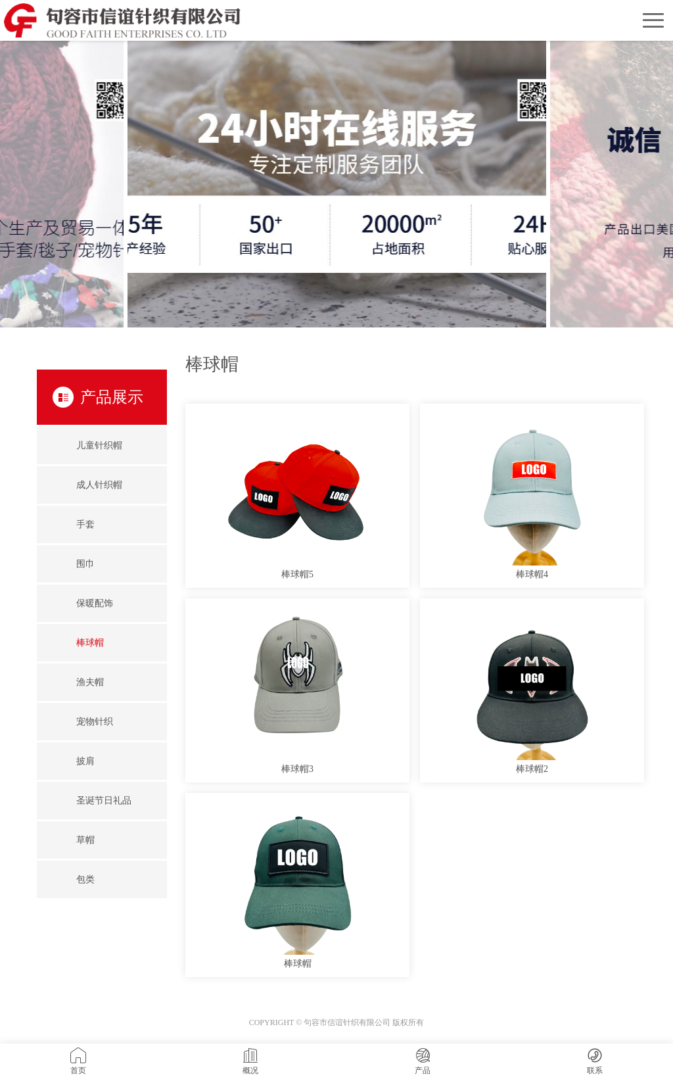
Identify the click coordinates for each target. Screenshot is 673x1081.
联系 (595, 1061)
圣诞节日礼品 (103, 800)
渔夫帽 (90, 682)
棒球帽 (90, 643)
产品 (422, 1061)
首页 (78, 1061)
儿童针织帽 (99, 445)
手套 (85, 524)
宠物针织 (94, 722)
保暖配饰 (94, 603)
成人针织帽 (99, 485)
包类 (85, 879)
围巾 (85, 564)
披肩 (85, 761)
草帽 (85, 840)
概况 (250, 1061)
